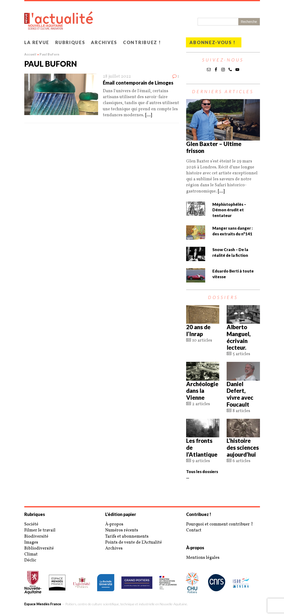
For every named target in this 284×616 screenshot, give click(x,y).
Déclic (30, 560)
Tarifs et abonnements (127, 537)
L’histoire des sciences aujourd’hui (243, 447)
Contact (193, 530)
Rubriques (70, 42)
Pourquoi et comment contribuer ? (219, 524)
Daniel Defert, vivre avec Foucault (240, 394)
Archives (104, 42)
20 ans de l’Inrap (198, 330)
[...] (148, 115)
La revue (37, 42)
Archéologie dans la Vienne (202, 390)
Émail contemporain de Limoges (138, 83)
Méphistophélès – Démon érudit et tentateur (229, 210)
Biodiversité (36, 537)
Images (31, 542)
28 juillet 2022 (117, 77)
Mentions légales (202, 558)
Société (31, 524)
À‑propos (114, 524)
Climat (31, 554)
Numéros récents (121, 530)
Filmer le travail (39, 530)
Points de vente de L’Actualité (133, 542)
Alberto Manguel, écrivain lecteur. (239, 337)
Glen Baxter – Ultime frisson (213, 147)
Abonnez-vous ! (212, 42)
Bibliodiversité (39, 548)
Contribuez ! (142, 42)
